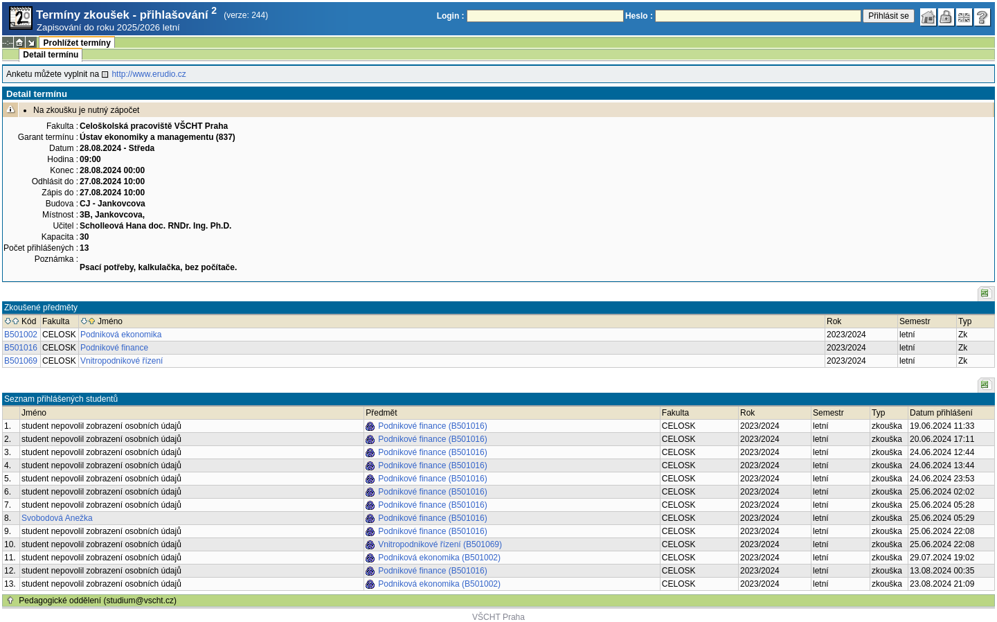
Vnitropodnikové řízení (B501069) (440, 544)
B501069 (20, 361)
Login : (451, 16)
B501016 (20, 348)
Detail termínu (50, 55)
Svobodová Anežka (57, 518)
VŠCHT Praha (498, 617)
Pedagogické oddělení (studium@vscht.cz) (98, 600)
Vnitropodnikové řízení (121, 361)
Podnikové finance (114, 348)
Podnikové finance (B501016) (432, 426)
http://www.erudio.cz (148, 74)
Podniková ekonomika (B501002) (439, 557)
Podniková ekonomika (120, 334)
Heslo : (639, 16)
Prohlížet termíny (76, 43)
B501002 (20, 334)
